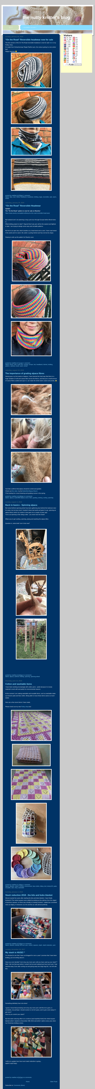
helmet (45, 364)
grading (35, 497)
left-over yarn (24, 945)
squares (35, 945)
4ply (11, 197)
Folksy (18, 197)
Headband (23, 197)
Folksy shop (24, 706)
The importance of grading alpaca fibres (24, 373)
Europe (31, 364)
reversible (46, 197)
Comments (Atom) (19, 1085)
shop (16, 887)
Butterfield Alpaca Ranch (21, 497)
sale (51, 197)
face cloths (36, 886)
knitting (36, 197)
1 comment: (27, 195)
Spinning (50, 497)
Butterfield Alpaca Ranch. (30, 491)
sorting (45, 497)
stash (40, 945)
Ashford (16, 676)
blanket (12, 886)
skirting (40, 497)
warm (54, 197)
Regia (40, 197)
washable (21, 887)
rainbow (12, 366)
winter (7, 198)
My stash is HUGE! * (15, 952)
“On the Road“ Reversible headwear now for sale (29, 40)
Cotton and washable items (18, 684)
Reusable (8, 887)
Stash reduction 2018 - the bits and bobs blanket (28, 895)
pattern (7, 366)
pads (55, 886)
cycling (26, 364)
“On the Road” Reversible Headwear (23, 206)
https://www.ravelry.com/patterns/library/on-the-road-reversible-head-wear (27, 213)
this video (15, 491)
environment (28, 886)
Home (27, 1081)
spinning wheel (35, 676)
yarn (54, 945)
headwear (30, 197)
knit (45, 886)
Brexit (11, 364)
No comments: (28, 496)
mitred (31, 945)
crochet (21, 886)
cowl (14, 197)
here (51, 42)
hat (35, 364)
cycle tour (20, 364)
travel (17, 366)
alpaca (12, 497)
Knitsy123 (50, 886)
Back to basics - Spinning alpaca (21, 505)
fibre (30, 497)
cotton (17, 886)
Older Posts (53, 1081)
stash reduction (47, 945)
